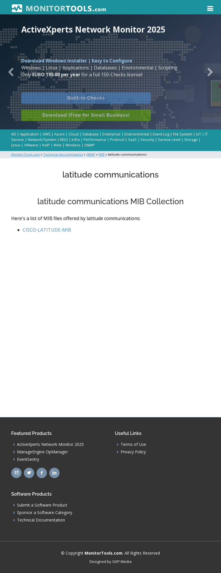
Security (147, 139)
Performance (94, 139)
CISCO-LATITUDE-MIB (47, 230)
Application (29, 134)
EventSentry (28, 459)
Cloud (73, 134)
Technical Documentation (41, 520)
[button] (11, 71)
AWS (47, 134)
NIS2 (64, 139)
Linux (15, 145)
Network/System (42, 139)
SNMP (89, 145)
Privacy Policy (133, 452)
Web (58, 145)
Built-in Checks (86, 103)
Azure (59, 134)
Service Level (169, 139)
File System (182, 134)
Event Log (161, 134)
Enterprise (111, 134)
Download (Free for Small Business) (86, 120)
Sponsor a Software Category (44, 513)
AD (13, 134)
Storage (191, 139)
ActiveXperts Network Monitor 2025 (50, 444)
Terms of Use (133, 444)
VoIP (46, 145)
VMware (31, 145)
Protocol (117, 139)
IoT (198, 134)
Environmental (136, 134)
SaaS (132, 139)
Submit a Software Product (42, 505)
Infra (76, 139)
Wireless (73, 145)
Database (90, 134)
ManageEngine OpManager (42, 452)
